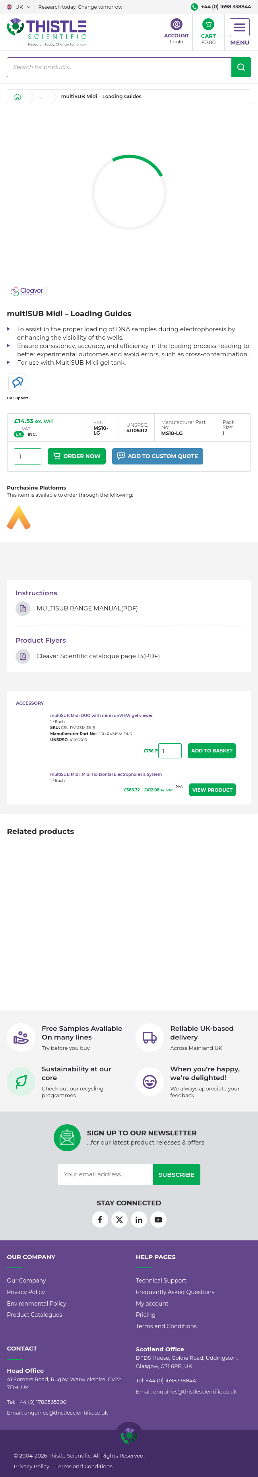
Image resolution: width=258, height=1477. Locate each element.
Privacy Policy (26, 1292)
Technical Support (161, 1280)
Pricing (146, 1314)
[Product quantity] (27, 456)
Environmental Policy (36, 1303)
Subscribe (177, 1174)
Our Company (26, 1280)
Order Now (77, 456)
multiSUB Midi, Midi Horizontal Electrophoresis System (106, 774)
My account (152, 1303)
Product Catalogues (34, 1314)
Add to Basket (212, 751)
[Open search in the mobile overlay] (129, 67)
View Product (212, 790)
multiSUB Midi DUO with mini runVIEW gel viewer (101, 715)
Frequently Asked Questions (175, 1292)
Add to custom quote (157, 456)
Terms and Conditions (166, 1326)
